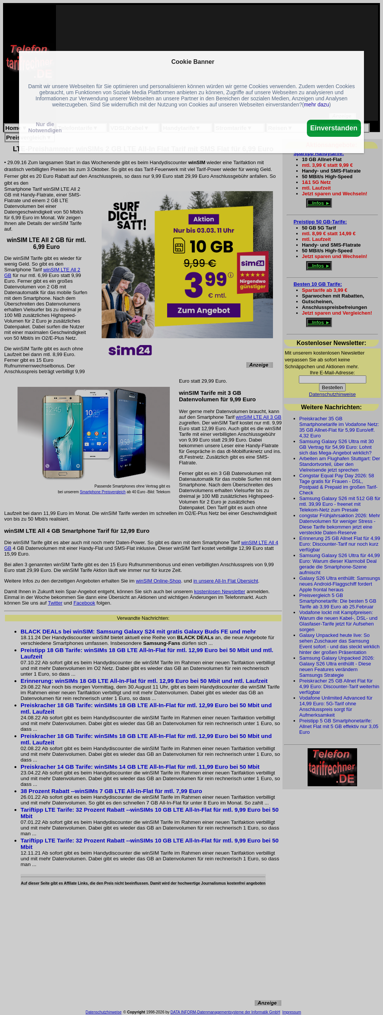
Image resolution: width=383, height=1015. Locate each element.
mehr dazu (316, 104)
